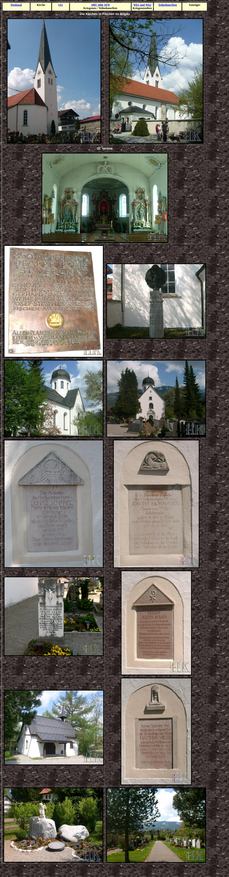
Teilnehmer (167, 4)
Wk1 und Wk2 (142, 4)
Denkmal (16, 4)
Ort (60, 4)
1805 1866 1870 (100, 4)
